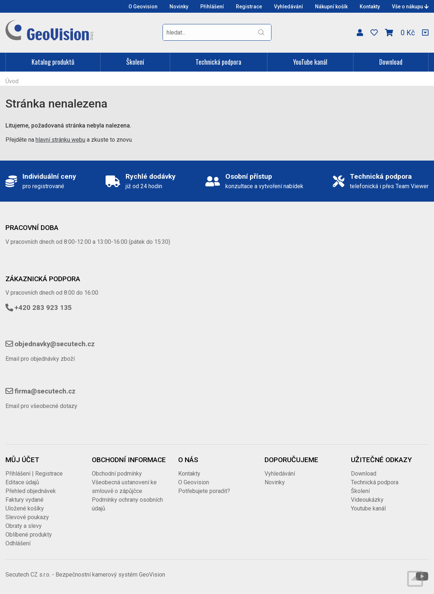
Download (390, 61)
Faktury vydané (24, 499)
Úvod (12, 81)
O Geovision (142, 6)
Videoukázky (367, 499)
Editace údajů (22, 482)
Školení (135, 61)
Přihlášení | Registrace (34, 473)
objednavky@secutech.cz (55, 344)
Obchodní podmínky (117, 473)
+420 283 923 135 (43, 308)
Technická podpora (218, 61)
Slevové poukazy (27, 517)
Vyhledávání (288, 6)
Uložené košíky (24, 508)
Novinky (178, 6)
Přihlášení (212, 6)
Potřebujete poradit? (204, 491)
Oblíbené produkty (28, 534)
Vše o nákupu (410, 6)
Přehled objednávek (30, 491)
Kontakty (370, 6)
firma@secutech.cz (45, 391)
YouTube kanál (310, 61)
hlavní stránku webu (60, 139)
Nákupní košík (331, 6)
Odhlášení (17, 543)
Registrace (249, 6)
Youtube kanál (368, 508)
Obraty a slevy (23, 525)
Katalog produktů (53, 61)
